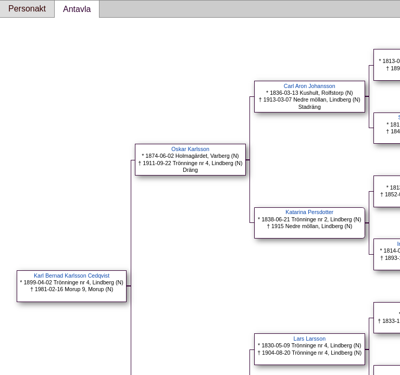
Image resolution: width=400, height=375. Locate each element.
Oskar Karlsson (190, 149)
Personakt (27, 8)
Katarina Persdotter (309, 212)
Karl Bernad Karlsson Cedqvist (71, 275)
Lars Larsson (309, 338)
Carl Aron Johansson (309, 86)
